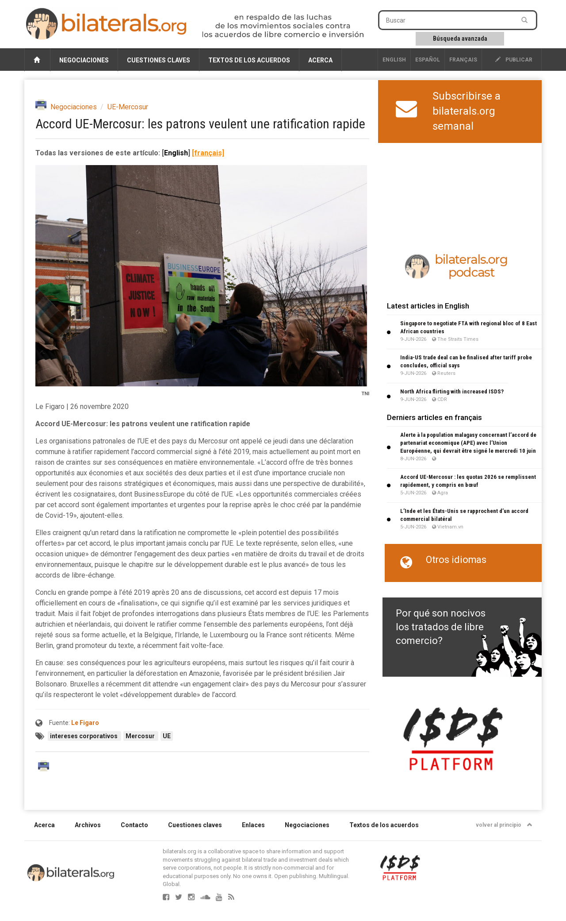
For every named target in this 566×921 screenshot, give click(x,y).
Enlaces (253, 825)
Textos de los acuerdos (249, 60)
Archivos (88, 825)
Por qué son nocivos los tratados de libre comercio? (441, 627)
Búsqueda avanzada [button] (460, 38)
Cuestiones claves (158, 60)
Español (427, 60)
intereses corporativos (84, 736)
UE (167, 736)
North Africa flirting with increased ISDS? (452, 391)
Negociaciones (84, 60)
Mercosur (141, 736)
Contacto (134, 825)
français (463, 60)
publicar (513, 60)
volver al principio (504, 825)
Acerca (320, 60)
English (394, 60)
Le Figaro (85, 722)
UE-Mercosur (127, 107)
